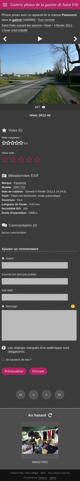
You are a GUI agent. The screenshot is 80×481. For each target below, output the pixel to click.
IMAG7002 (40, 462)
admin (52, 477)
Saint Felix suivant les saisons (22, 25)
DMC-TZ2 (19, 187)
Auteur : (10, 258)
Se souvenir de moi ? (19, 359)
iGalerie (42, 477)
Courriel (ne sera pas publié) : (20, 274)
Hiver (47, 25)
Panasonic (20, 183)
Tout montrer (46, 20)
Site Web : (8, 290)
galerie (17, 20)
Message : (12, 306)
